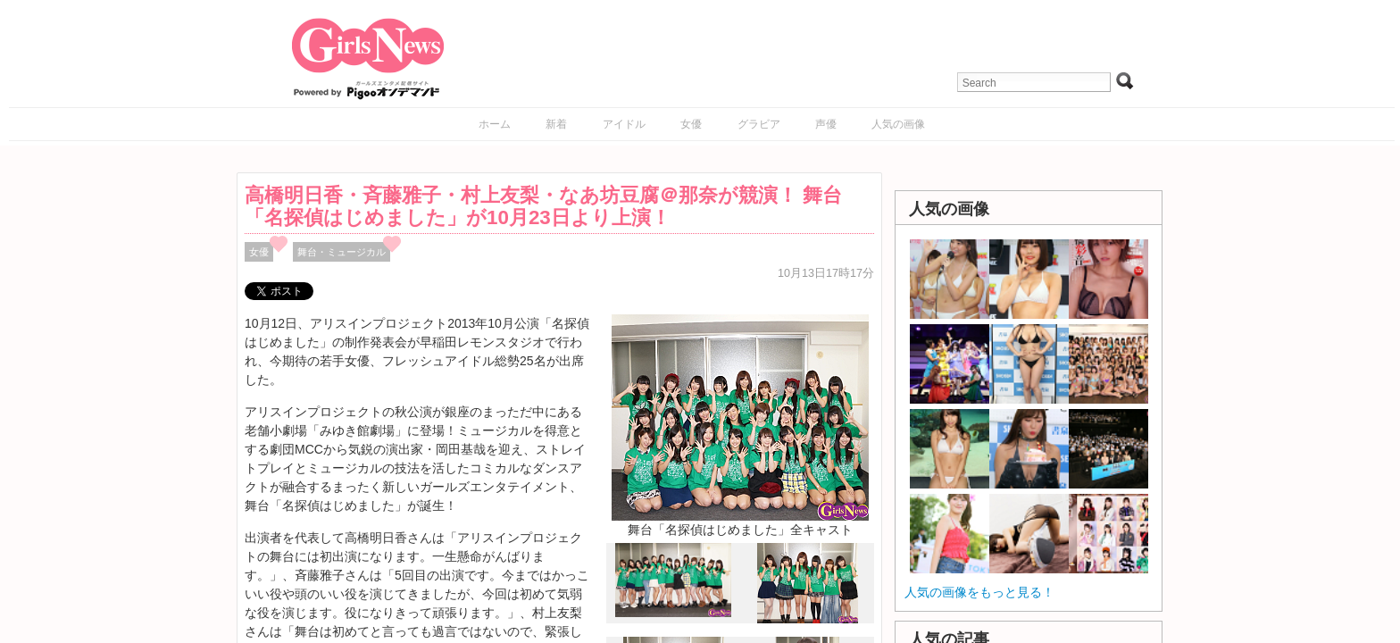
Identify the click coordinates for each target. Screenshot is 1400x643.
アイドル (624, 124)
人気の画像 (898, 124)
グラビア (759, 124)
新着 (556, 124)
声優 (826, 124)
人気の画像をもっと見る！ (979, 592)
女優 (691, 124)
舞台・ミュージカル (341, 251)
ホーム (495, 124)
